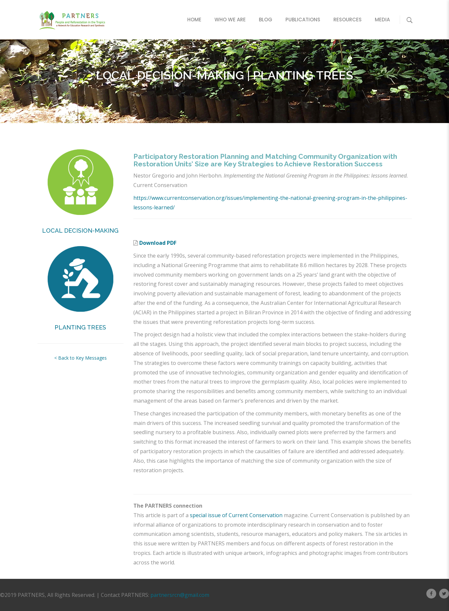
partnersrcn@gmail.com (179, 595)
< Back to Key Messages (80, 358)
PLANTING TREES (80, 327)
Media (382, 19)
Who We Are (230, 19)
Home (194, 19)
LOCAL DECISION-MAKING (80, 230)
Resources (347, 19)
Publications (302, 19)
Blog (265, 19)
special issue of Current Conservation (236, 515)
